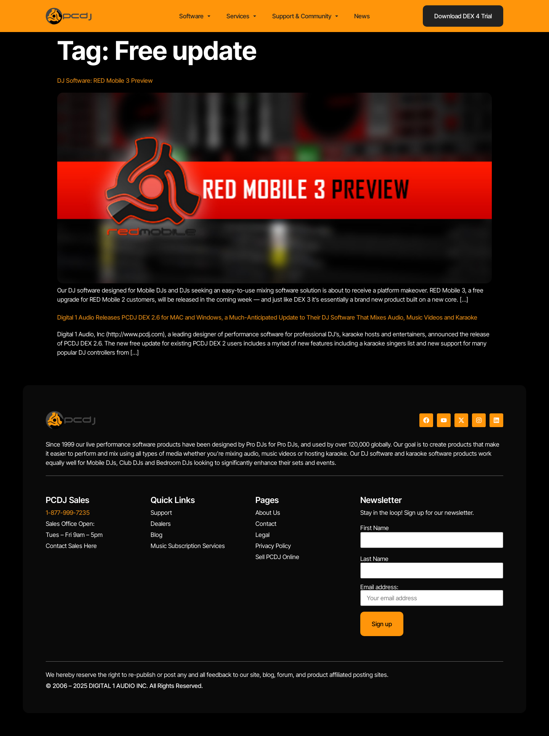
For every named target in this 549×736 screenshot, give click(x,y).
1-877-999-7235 (68, 512)
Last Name (374, 559)
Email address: (431, 595)
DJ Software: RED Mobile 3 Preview (105, 80)
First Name (374, 528)
